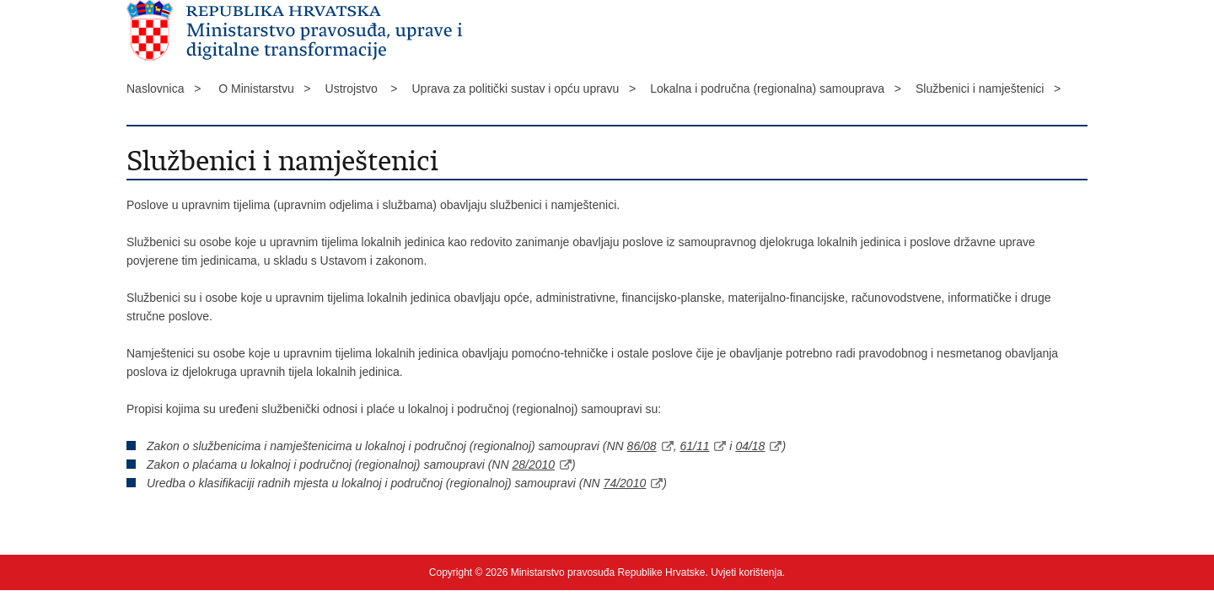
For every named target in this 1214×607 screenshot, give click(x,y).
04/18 (750, 446)
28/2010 (533, 464)
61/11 (694, 446)
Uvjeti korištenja (746, 572)
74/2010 (625, 483)
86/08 (642, 446)
